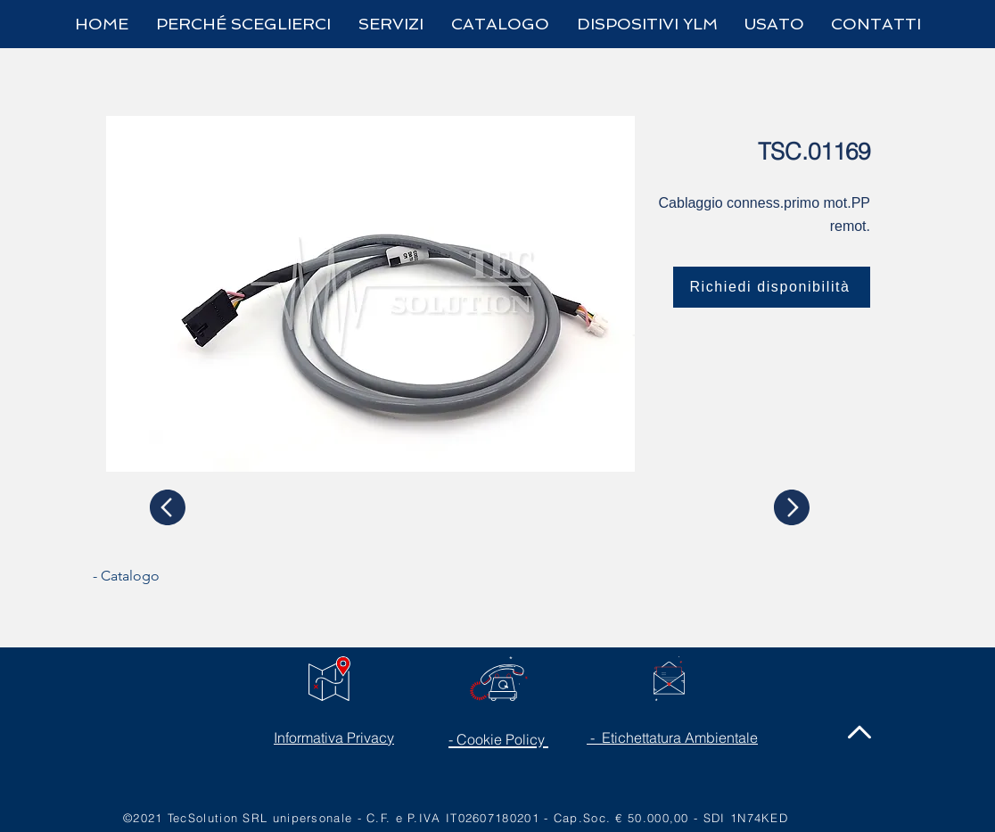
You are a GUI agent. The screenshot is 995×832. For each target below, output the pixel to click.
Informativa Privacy (334, 737)
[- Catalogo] (159, 576)
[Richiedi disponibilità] (771, 287)
